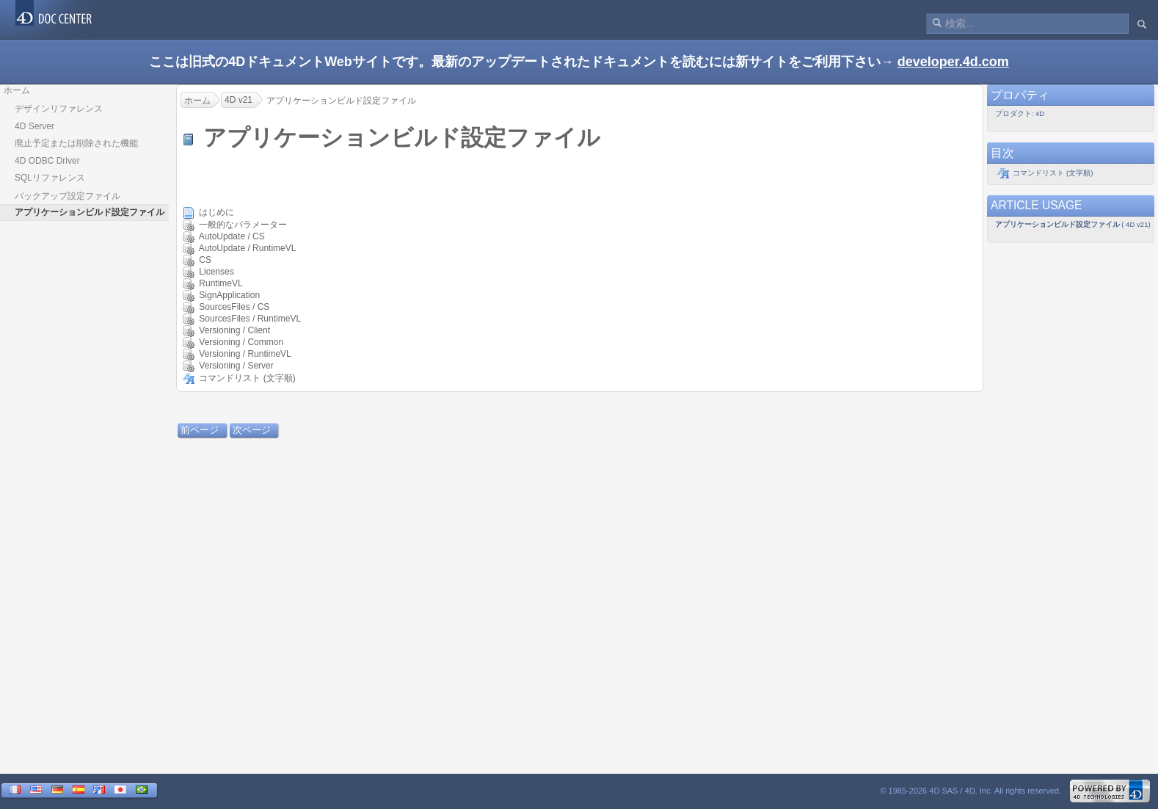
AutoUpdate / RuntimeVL (247, 248)
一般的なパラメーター (243, 225)
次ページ (252, 429)
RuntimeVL (220, 283)
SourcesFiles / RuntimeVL (249, 318)
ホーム (17, 90)
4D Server (34, 126)
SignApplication (229, 295)
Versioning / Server (236, 365)
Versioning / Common (241, 342)
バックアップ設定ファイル (67, 196)
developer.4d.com (953, 61)
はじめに (216, 212)
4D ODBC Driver (47, 161)
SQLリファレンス (50, 178)
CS (205, 260)
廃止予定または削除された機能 (76, 143)
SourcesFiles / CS (234, 307)
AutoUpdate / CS (232, 236)
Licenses (216, 271)
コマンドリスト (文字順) (247, 378)
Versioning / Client (234, 330)
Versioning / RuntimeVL (245, 354)
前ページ (200, 429)
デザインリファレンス (59, 109)
